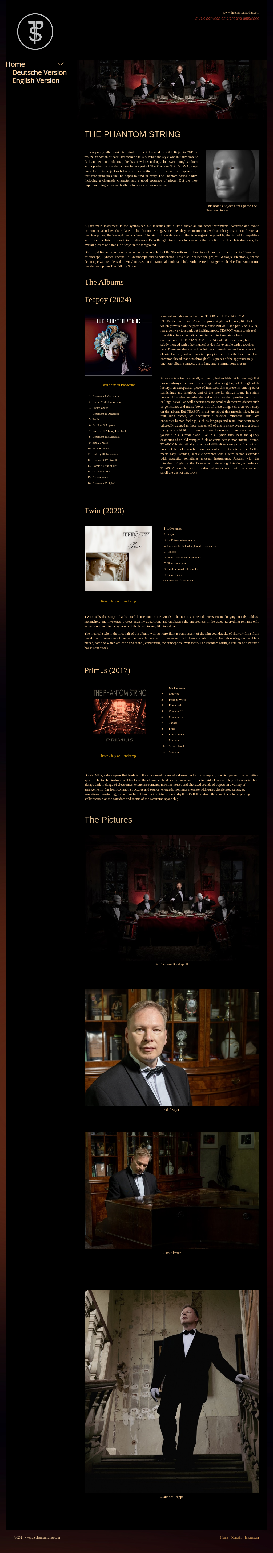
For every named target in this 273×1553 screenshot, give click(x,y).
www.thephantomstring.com (241, 12)
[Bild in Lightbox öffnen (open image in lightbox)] (232, 176)
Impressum (252, 1537)
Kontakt (236, 1537)
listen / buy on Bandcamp (118, 385)
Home (224, 1537)
